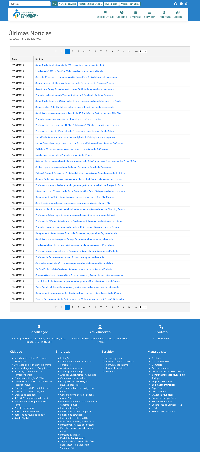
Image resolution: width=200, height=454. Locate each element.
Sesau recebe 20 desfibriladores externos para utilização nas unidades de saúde (74, 107)
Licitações (65, 358)
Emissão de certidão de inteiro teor (32, 388)
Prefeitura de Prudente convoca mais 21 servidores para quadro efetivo (70, 257)
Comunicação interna (117, 364)
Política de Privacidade (163, 411)
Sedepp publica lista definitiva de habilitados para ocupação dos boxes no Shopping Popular (80, 209)
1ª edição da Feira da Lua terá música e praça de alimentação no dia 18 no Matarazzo (76, 245)
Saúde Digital (111, 3)
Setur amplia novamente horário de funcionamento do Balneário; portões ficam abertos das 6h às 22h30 (85, 161)
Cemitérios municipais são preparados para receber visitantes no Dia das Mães (74, 263)
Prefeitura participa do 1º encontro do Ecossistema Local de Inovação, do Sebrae (74, 131)
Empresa (135, 15)
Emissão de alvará (69, 408)
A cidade (156, 358)
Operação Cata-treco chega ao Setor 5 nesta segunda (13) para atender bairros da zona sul (79, 275)
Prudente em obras (162, 401)
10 (118, 51)
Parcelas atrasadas (24, 408)
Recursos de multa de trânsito (30, 414)
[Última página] (129, 51)
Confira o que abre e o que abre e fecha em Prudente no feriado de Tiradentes (73, 167)
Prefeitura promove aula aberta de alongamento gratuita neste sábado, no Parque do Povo (79, 185)
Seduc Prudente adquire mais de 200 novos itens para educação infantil (70, 65)
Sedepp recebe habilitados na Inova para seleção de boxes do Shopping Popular (74, 83)
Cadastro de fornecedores (73, 378)
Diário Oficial (105, 15)
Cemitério (157, 364)
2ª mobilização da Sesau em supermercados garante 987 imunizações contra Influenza (77, 281)
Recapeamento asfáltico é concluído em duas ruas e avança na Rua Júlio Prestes (74, 197)
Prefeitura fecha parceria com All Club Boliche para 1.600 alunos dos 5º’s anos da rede (77, 125)
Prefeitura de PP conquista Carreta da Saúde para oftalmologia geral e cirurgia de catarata (78, 221)
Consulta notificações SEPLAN (29, 378)
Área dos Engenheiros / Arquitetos (32, 368)
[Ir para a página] (143, 51)
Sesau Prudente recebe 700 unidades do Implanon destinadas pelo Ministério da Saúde (78, 101)
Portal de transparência (90, 3)
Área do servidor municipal (120, 361)
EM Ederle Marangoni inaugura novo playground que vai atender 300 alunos (71, 149)
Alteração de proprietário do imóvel (32, 364)
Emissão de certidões (25, 394)
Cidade (177, 15)
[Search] (30, 3)
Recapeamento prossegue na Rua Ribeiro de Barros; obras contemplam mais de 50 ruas (78, 293)
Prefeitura (164, 15)
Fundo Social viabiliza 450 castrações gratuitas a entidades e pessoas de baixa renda (77, 287)
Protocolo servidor (115, 368)
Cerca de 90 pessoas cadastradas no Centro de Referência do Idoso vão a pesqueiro (76, 77)
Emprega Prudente (162, 381)
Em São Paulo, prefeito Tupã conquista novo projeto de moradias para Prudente (73, 269)
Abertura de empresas (71, 368)
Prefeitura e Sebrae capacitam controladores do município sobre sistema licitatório (75, 215)
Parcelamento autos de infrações (77, 424)
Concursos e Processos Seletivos (169, 371)
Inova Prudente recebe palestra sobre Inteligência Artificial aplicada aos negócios (75, 137)
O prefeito (157, 388)
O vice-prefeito (159, 391)
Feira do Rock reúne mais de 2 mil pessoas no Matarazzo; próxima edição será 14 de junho (79, 299)
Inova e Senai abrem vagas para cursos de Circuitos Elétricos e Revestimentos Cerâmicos (79, 143)
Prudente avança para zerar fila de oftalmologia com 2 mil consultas (68, 119)
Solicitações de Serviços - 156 (167, 404)
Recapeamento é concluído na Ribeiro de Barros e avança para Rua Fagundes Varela (76, 233)
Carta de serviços (67, 3)
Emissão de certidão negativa (29, 391)
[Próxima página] (123, 51)
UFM (154, 408)
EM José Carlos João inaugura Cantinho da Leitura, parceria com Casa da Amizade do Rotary (80, 173)
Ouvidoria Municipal (162, 394)
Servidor (149, 15)
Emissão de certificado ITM (74, 418)
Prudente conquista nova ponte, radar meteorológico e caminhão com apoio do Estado (77, 227)
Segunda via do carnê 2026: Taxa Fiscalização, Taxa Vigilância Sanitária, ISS (77, 445)
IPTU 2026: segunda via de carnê (31, 398)
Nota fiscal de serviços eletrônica (77, 421)
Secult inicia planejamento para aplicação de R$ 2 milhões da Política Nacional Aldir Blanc (78, 113)
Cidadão (121, 15)
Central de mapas (161, 368)
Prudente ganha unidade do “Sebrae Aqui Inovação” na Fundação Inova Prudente (74, 95)
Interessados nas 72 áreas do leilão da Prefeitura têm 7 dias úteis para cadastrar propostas (80, 191)
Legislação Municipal (163, 384)
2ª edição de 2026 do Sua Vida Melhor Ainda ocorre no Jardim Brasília (69, 71)
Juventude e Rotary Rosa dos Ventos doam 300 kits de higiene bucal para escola (74, 89)
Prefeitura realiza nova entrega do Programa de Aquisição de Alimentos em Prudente (76, 251)
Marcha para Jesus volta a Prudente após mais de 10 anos (63, 155)
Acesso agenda (114, 358)
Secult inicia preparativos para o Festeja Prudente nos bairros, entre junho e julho (74, 239)
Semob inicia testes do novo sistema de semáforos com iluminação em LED (72, 203)
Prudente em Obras (130, 3)
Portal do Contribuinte (26, 411)
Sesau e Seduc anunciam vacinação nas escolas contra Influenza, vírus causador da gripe (78, 179)
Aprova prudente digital (72, 371)
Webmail (110, 371)
